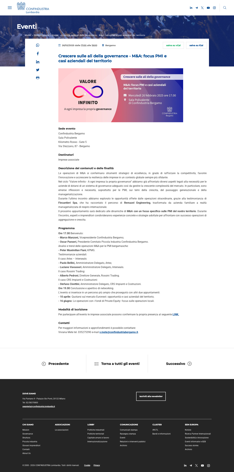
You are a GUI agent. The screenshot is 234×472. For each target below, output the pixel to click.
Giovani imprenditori (31, 445)
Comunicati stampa (128, 430)
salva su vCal (173, 45)
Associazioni (62, 424)
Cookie (87, 465)
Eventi (55, 35)
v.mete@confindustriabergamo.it (118, 332)
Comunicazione (41, 35)
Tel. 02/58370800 (30, 402)
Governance (27, 434)
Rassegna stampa (128, 434)
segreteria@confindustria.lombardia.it (38, 406)
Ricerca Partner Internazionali (198, 434)
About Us (26, 453)
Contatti (26, 449)
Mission (25, 430)
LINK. (176, 314)
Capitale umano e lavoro (98, 438)
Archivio (123, 445)
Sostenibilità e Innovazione (196, 438)
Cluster (157, 424)
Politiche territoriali (95, 434)
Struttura (26, 438)
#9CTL (155, 430)
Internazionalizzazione (97, 441)
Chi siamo (27, 424)
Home (28, 35)
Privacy (97, 465)
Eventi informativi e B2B (195, 441)
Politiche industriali (95, 430)
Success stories (191, 445)
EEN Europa (191, 424)
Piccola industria (29, 441)
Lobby (90, 424)
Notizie (188, 430)
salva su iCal (196, 45)
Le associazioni (61, 430)
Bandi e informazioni (161, 434)
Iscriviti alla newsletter (150, 396)
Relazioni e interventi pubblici (132, 441)
